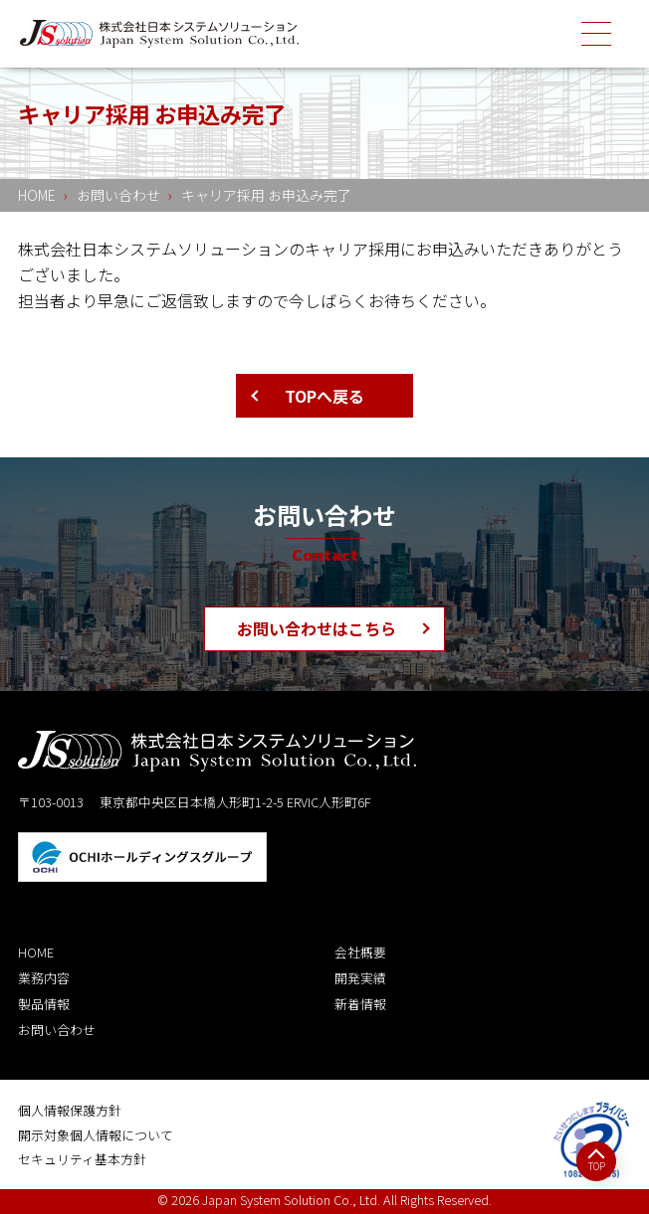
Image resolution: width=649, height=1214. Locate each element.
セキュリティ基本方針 (82, 1158)
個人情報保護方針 (69, 1110)
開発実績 (360, 977)
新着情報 (360, 1003)
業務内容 (44, 977)
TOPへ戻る (324, 396)
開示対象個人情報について (95, 1135)
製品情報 (44, 1003)
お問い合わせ (57, 1029)
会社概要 (360, 952)
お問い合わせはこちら (316, 628)
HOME (36, 952)
